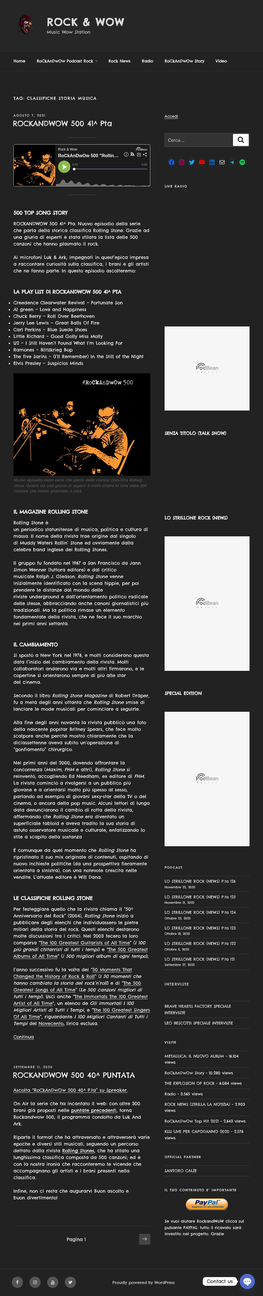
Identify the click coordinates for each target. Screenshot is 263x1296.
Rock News (119, 61)
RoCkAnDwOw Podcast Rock (67, 61)
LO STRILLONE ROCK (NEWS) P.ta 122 (200, 943)
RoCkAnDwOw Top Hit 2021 (192, 1121)
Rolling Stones (78, 1150)
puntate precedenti (93, 1110)
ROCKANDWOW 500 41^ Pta (62, 123)
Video (221, 61)
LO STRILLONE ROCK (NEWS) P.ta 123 (200, 928)
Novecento (51, 1023)
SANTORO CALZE (181, 1170)
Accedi (171, 116)
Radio (147, 61)
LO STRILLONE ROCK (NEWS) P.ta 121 (200, 959)
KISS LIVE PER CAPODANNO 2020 (197, 1131)
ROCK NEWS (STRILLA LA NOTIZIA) (197, 1104)
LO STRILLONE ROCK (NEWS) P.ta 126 (200, 881)
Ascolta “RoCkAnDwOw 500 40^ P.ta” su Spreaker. (70, 1090)
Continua (23, 1037)
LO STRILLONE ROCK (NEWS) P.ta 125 (200, 896)
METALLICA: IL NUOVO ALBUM (194, 1056)
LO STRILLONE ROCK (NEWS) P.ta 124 (200, 912)
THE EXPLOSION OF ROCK (189, 1083)
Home (19, 61)
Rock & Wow (85, 22)
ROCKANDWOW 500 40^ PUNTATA (74, 1075)
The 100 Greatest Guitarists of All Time (85, 942)
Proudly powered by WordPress (143, 1282)
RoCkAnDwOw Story (184, 61)
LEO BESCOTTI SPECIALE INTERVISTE (199, 1023)
